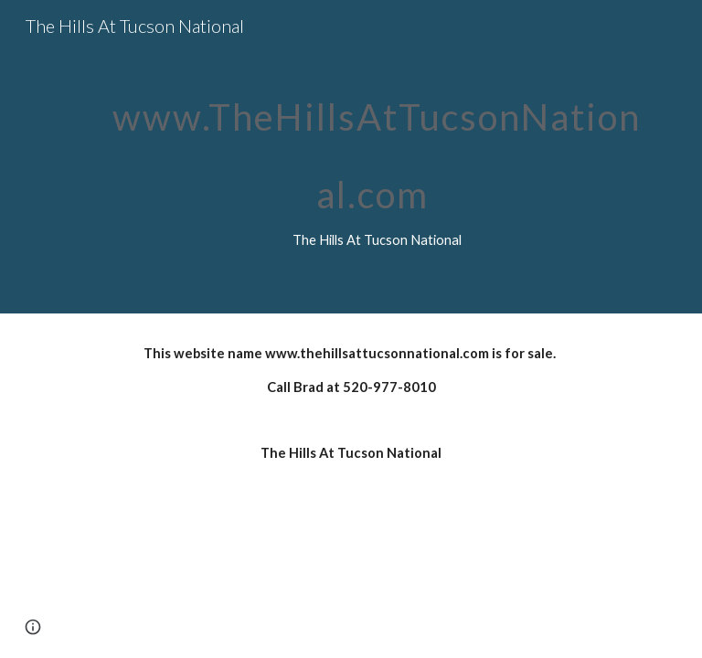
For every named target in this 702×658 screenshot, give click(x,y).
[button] (33, 627)
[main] (376, 157)
